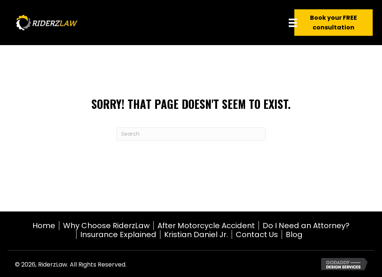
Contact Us (257, 234)
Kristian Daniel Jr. (196, 234)
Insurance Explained (118, 234)
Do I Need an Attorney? (306, 225)
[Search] (191, 134)
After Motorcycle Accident (206, 225)
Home (43, 225)
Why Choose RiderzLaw (106, 225)
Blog (294, 234)
